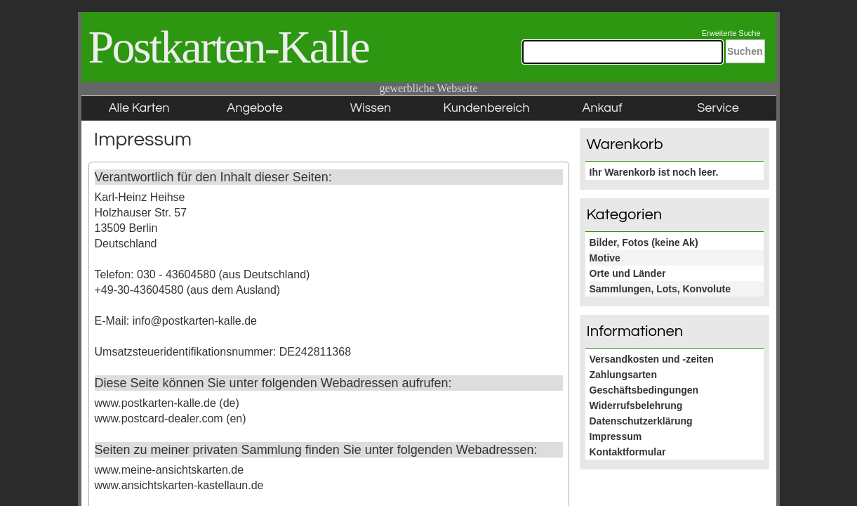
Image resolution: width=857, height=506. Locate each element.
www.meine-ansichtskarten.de (169, 470)
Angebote (254, 108)
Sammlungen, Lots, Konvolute (660, 288)
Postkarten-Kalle (228, 46)
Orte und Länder (628, 273)
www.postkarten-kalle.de (155, 403)
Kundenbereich (487, 108)
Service (718, 108)
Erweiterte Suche (731, 33)
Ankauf (602, 108)
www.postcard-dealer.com (159, 418)
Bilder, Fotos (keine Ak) (644, 242)
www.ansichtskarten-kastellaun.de (179, 485)
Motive (605, 258)
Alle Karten (139, 108)
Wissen (371, 108)
